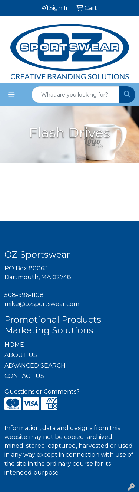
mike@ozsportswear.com (41, 303)
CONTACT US (24, 375)
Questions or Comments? (42, 391)
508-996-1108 (24, 295)
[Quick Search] (76, 94)
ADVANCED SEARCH (35, 365)
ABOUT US (20, 355)
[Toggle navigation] (11, 94)
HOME (14, 344)
